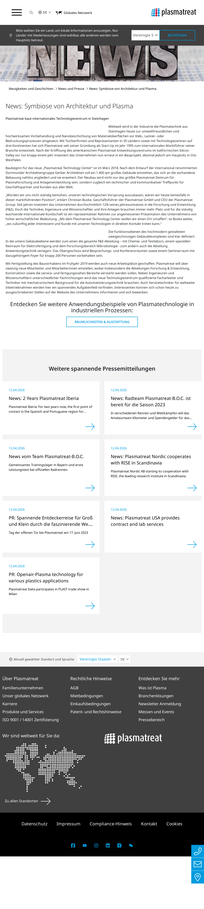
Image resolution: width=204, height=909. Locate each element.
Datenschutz (35, 876)
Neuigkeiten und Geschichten (31, 88)
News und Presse (71, 88)
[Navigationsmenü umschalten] (17, 13)
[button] (31, 12)
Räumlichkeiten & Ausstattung (102, 374)
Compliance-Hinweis (111, 876)
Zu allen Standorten (28, 853)
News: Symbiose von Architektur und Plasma (122, 88)
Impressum (69, 876)
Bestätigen (177, 35)
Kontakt (149, 876)
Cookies (174, 876)
